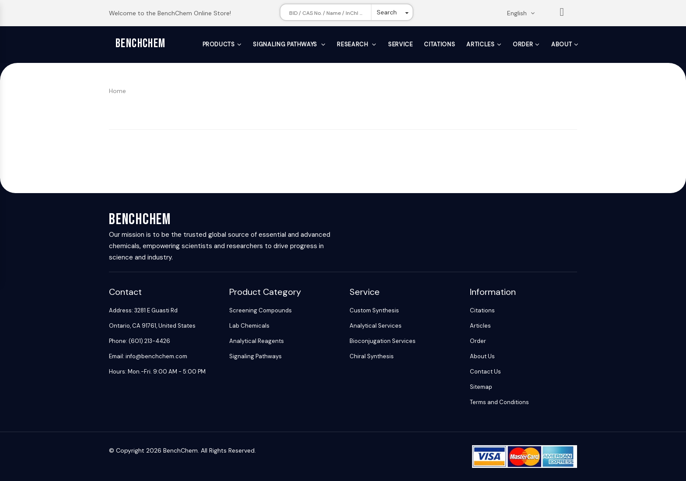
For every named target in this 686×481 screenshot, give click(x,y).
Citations (439, 44)
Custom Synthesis (374, 310)
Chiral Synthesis (372, 356)
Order (523, 44)
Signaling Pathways (285, 44)
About (561, 44)
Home (117, 91)
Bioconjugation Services (383, 341)
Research (353, 44)
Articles (480, 44)
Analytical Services (376, 325)
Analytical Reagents (256, 341)
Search (387, 12)
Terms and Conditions (499, 402)
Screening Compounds (260, 310)
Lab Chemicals (249, 325)
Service (400, 44)
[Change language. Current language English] (523, 13)
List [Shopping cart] (562, 13)
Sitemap (481, 387)
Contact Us (485, 371)
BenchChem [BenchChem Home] (141, 43)
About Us (482, 356)
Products (219, 44)
